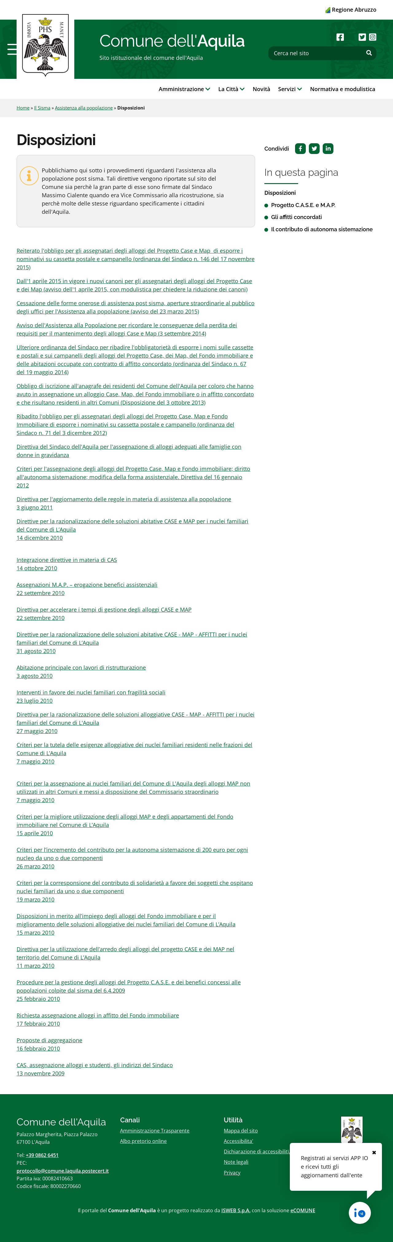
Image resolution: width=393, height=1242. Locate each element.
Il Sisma (42, 108)
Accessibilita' (238, 1141)
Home (23, 108)
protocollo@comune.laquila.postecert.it (63, 1170)
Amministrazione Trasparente (154, 1130)
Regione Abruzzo (350, 9)
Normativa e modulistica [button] (342, 89)
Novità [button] (261, 89)
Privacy (232, 1172)
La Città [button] (231, 89)
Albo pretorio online (143, 1141)
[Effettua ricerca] (369, 53)
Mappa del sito (241, 1130)
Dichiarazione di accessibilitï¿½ (259, 1151)
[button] (16, 49)
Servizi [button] (290, 89)
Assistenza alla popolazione (84, 108)
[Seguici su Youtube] (351, 37)
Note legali (236, 1162)
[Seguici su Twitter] (362, 37)
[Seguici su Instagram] (372, 37)
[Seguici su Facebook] (340, 37)
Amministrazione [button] (184, 89)
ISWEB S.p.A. (236, 1210)
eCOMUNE (302, 1210)
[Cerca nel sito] (322, 53)
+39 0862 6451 (42, 1155)
